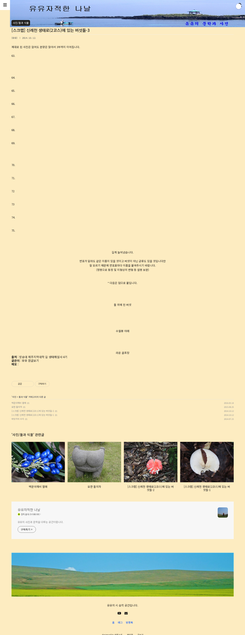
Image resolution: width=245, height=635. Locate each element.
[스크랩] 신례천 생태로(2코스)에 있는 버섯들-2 (32, 410)
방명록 (129, 622)
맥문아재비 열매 (18, 402)
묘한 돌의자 (16, 406)
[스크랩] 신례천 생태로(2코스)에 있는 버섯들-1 (32, 414)
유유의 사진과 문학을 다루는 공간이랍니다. (41, 522)
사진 (14, 396)
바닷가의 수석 (17, 418)
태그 (120, 622)
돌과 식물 (23, 396)
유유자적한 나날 (29, 509)
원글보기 (33, 360)
